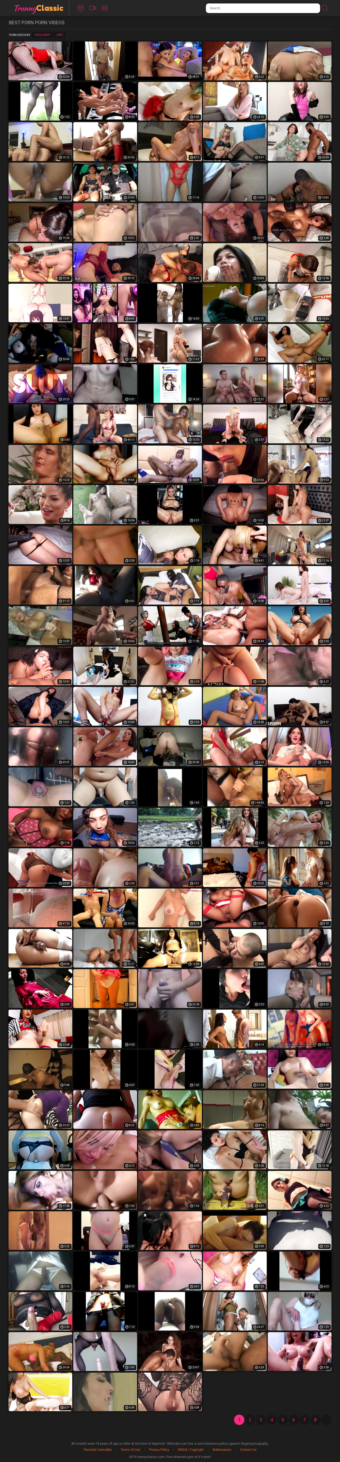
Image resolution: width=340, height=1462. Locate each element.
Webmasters (221, 1450)
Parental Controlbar (98, 1450)
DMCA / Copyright (191, 1450)
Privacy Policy (159, 1450)
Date (60, 35)
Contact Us (248, 1450)
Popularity (42, 35)
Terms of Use (130, 1450)
